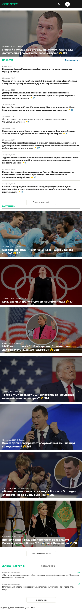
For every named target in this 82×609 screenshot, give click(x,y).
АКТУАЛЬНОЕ (48, 566)
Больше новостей (41, 202)
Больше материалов (41, 553)
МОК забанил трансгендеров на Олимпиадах (41, 282)
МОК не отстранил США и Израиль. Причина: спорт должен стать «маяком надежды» (41, 330)
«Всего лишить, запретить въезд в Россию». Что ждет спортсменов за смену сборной (41, 475)
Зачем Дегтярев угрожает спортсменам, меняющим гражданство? (41, 427)
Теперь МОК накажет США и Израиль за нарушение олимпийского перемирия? (41, 379)
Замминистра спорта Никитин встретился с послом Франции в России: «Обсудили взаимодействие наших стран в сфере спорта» (38, 132)
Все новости (72, 60)
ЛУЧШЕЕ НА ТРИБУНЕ (13, 566)
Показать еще (41, 599)
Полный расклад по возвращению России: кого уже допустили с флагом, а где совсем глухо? (41, 33)
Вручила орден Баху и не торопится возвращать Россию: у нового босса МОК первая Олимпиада (41, 524)
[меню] (76, 4)
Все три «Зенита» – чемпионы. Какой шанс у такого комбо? (41, 234)
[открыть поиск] (59, 4)
